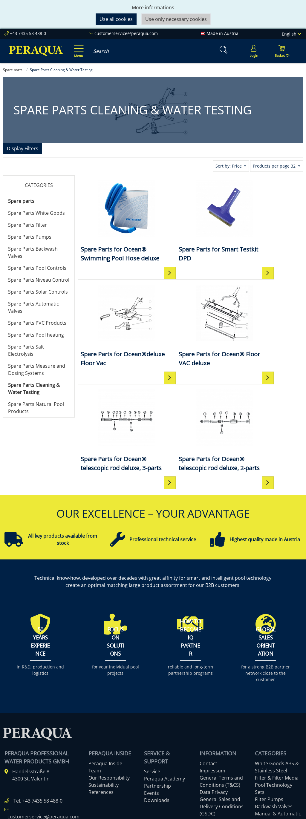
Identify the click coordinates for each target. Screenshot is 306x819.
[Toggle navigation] (77, 47)
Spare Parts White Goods (36, 213)
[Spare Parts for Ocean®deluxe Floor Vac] (265, 220)
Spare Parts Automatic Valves (33, 307)
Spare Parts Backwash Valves (33, 252)
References (101, 729)
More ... (263, 772)
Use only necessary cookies (176, 19)
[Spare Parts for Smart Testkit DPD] (190, 220)
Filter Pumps (269, 737)
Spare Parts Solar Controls (38, 292)
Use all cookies (116, 19)
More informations (153, 7)
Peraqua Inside (105, 701)
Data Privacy (214, 729)
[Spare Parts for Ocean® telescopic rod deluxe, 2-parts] (265, 339)
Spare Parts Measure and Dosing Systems (36, 369)
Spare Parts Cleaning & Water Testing (34, 388)
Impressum (212, 708)
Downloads (156, 737)
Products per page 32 (275, 166)
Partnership (157, 723)
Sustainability (103, 722)
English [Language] (291, 34)
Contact (208, 701)
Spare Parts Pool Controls (37, 268)
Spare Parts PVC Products (37, 323)
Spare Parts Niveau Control (38, 280)
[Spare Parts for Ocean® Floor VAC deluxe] (115, 334)
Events (151, 730)
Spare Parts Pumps (29, 237)
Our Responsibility (109, 715)
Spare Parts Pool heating (36, 335)
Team (94, 708)
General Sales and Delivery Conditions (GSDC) (222, 744)
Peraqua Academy (164, 716)
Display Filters (22, 148)
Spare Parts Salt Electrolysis (26, 350)
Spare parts (21, 201)
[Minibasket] (281, 50)
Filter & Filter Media (277, 715)
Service (152, 709)
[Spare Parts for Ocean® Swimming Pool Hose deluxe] (115, 225)
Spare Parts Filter (27, 225)
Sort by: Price (229, 166)
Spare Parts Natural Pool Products (36, 408)
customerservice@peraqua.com (126, 33)
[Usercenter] (253, 50)
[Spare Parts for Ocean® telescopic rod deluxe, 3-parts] (190, 339)
